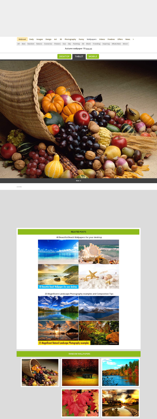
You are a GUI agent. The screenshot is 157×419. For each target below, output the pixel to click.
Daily (31, 39)
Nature (39, 44)
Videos (102, 39)
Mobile (93, 56)
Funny (81, 39)
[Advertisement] (79, 18)
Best (23, 44)
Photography (70, 39)
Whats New (116, 44)
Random (31, 44)
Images (40, 39)
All (19, 44)
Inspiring (106, 44)
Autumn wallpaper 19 (75, 48)
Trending (96, 44)
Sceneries (48, 44)
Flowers (57, 44)
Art (55, 39)
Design (48, 39)
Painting (76, 44)
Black (88, 44)
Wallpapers (91, 39)
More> (125, 44)
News (127, 39)
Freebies (111, 39)
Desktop (64, 56)
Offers (120, 39)
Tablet (79, 56)
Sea (64, 44)
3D (61, 39)
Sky (69, 44)
